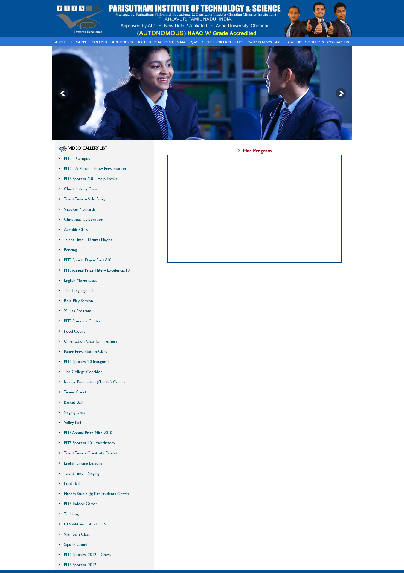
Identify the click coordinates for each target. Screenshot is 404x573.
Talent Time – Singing (81, 473)
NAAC (182, 42)
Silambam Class (77, 534)
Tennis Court (75, 392)
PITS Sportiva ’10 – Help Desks (90, 178)
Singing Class (74, 412)
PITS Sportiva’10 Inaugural (86, 361)
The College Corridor (83, 371)
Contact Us (338, 42)
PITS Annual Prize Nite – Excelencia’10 (97, 270)
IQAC (194, 42)
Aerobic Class (76, 229)
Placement (163, 42)
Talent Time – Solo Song (84, 199)
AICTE (280, 42)
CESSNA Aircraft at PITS (85, 524)
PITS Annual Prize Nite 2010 (88, 432)
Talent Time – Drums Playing (88, 239)
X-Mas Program (77, 310)
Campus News (259, 42)
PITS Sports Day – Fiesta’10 (87, 260)
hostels (143, 42)
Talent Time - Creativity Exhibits (91, 453)
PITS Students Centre (82, 321)
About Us (63, 42)
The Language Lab (79, 290)
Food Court (74, 331)
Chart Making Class (80, 189)
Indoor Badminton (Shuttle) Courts (94, 382)
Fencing (70, 249)
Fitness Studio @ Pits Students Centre (97, 493)
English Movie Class (80, 280)
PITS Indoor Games (80, 503)
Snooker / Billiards (79, 209)
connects (314, 42)
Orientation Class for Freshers (90, 341)
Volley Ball (72, 422)
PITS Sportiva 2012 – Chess (87, 554)
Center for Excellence (223, 42)
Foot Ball (72, 483)
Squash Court (75, 544)
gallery (295, 42)
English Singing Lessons (83, 463)
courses (99, 42)
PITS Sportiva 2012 (80, 564)
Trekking (71, 514)
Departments (121, 42)
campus (82, 42)
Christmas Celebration (83, 219)
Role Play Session (78, 300)
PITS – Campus (77, 158)
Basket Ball (73, 402)
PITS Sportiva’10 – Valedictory (89, 442)
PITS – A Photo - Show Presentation (95, 168)
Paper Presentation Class (85, 351)
